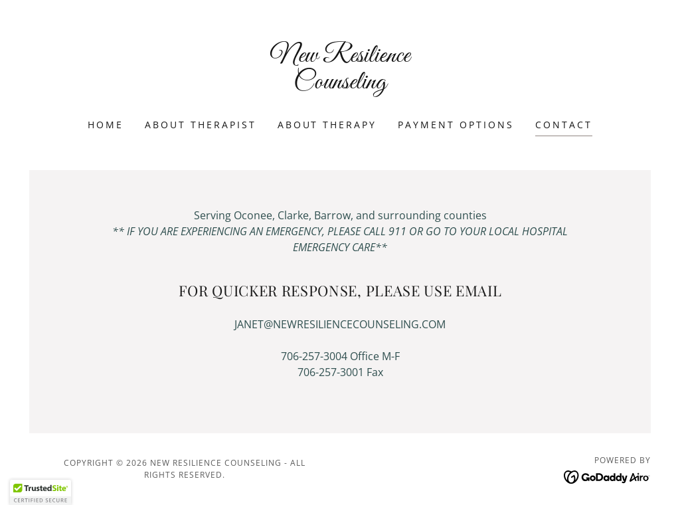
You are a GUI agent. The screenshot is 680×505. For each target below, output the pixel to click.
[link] (340, 84)
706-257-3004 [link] (314, 356)
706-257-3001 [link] (331, 372)
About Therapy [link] (327, 124)
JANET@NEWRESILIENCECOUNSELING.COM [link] (340, 324)
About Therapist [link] (200, 124)
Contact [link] (563, 124)
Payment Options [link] (456, 124)
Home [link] (106, 124)
